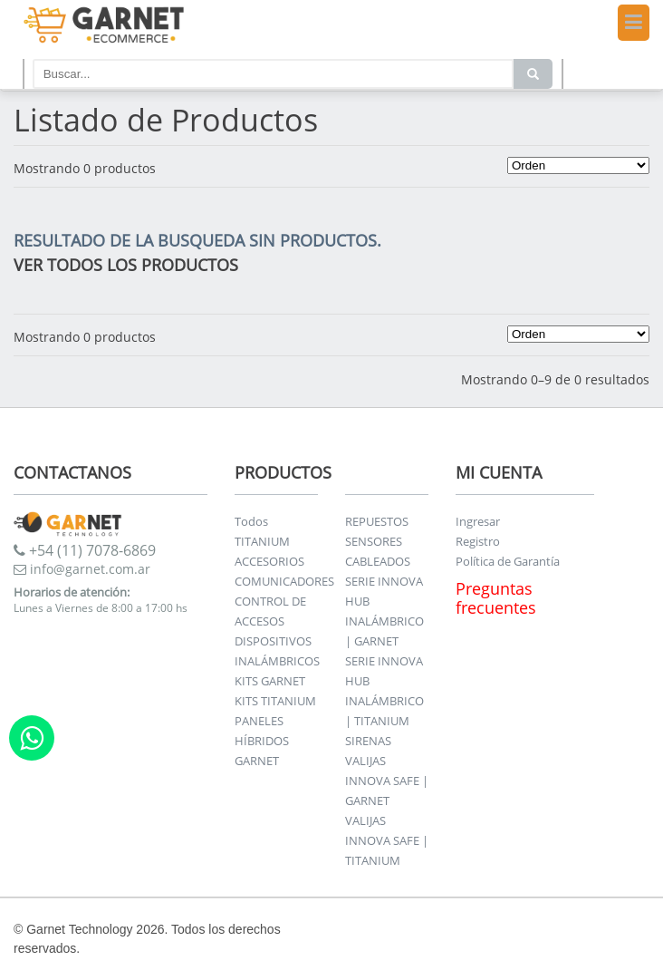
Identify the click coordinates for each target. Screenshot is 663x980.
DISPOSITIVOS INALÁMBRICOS (277, 651)
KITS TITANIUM (275, 701)
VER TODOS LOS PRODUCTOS (126, 265)
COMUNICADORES (284, 581)
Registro (478, 541)
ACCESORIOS (269, 561)
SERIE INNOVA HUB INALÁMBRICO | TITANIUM (384, 691)
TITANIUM (262, 541)
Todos (251, 521)
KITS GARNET (270, 681)
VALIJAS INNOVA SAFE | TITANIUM (386, 840)
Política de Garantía (508, 561)
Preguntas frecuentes (496, 597)
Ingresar (478, 521)
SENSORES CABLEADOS (377, 551)
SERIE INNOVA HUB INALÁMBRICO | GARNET (384, 611)
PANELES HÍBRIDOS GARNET (262, 741)
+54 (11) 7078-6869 (85, 550)
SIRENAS (368, 741)
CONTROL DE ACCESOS (270, 611)
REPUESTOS (376, 521)
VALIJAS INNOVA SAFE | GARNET (386, 780)
